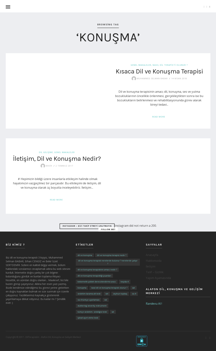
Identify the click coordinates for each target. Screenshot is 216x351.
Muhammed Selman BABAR (150, 78)
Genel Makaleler (141, 65)
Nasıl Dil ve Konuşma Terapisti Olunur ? (109, 287)
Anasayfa (152, 255)
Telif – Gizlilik (155, 272)
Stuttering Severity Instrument (92, 305)
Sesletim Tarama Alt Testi (89, 293)
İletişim (150, 266)
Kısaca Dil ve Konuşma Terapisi (159, 71)
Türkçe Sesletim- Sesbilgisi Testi (92, 311)
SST (105, 299)
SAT (133, 287)
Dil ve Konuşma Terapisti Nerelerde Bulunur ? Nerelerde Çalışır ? (108, 262)
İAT (113, 311)
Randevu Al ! (154, 304)
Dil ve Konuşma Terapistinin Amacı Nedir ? (97, 269)
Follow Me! (108, 229)
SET (106, 293)
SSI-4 (134, 293)
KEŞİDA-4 (125, 281)
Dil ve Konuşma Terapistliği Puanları (94, 275)
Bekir (46, 165)
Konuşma (82, 287)
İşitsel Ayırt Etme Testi (88, 317)
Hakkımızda (153, 261)
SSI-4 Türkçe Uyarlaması (88, 299)
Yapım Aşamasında (158, 278)
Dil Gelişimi (46, 152)
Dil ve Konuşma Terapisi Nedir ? (111, 255)
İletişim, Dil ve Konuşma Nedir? (57, 158)
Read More (158, 116)
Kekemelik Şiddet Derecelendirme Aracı (97, 281)
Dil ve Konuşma (85, 255)
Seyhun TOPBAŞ (120, 293)
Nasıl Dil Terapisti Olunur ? (170, 65)
